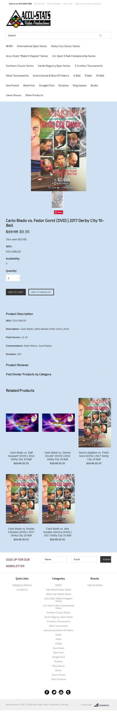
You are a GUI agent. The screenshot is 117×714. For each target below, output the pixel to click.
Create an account (92, 4)
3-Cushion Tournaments (89, 65)
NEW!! (9, 46)
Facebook (47, 692)
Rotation (64, 85)
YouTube (61, 692)
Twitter (54, 692)
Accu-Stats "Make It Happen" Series (27, 55)
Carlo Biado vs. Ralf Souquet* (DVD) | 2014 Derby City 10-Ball (21, 456)
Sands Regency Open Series (54, 65)
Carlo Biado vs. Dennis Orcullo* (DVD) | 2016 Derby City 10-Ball (57, 456)
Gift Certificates (54, 4)
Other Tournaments (17, 75)
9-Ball (88, 75)
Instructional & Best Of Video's (51, 75)
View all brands (94, 585)
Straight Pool (46, 85)
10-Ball (100, 75)
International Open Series (32, 46)
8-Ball (77, 75)
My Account (39, 4)
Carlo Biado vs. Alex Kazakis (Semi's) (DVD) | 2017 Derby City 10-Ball (57, 532)
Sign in (78, 4)
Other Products (34, 95)
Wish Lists (67, 4)
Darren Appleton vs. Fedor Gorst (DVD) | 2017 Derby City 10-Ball (94, 456)
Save (60, 212)
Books (94, 85)
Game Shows (13, 95)
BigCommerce (102, 705)
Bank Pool (29, 85)
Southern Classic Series (20, 65)
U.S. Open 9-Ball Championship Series (73, 55)
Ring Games (80, 85)
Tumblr (68, 692)
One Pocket (12, 85)
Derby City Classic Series (65, 46)
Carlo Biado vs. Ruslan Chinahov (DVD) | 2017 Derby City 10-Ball (21, 532)
